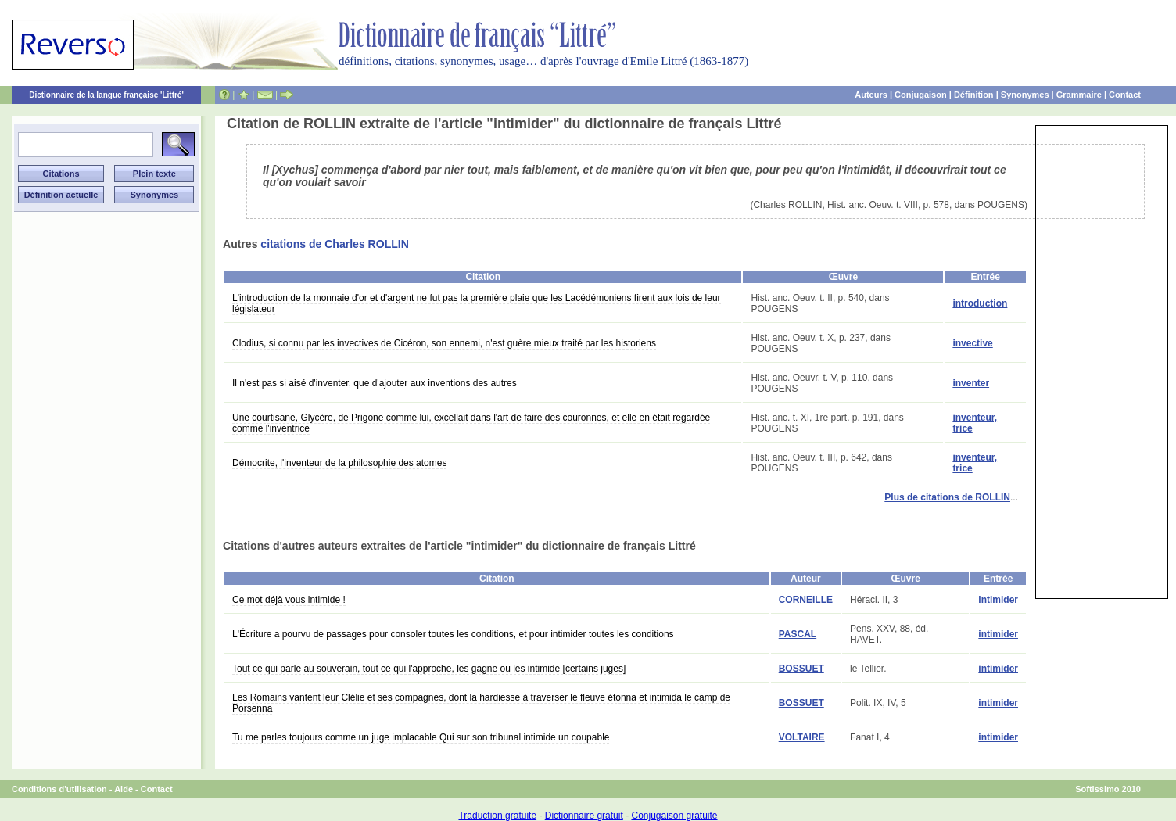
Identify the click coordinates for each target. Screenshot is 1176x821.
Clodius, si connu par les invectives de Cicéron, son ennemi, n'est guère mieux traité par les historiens (444, 343)
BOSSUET (801, 668)
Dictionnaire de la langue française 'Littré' (106, 95)
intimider (998, 599)
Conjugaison (921, 94)
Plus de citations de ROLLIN (947, 497)
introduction (979, 303)
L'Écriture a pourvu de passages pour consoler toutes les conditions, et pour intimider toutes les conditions (453, 634)
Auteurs (871, 94)
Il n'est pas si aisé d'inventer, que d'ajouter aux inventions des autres (374, 383)
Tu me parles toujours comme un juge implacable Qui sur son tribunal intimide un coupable (420, 737)
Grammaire (1079, 94)
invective (972, 343)
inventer (970, 383)
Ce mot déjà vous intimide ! (289, 599)
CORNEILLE (806, 599)
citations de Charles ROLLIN (334, 244)
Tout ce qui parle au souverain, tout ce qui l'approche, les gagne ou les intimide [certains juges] (429, 668)
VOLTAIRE (802, 737)
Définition (974, 94)
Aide (123, 789)
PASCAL (797, 634)
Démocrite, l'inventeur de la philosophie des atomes (339, 462)
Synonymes (1025, 94)
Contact (1125, 94)
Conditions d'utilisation (59, 789)
